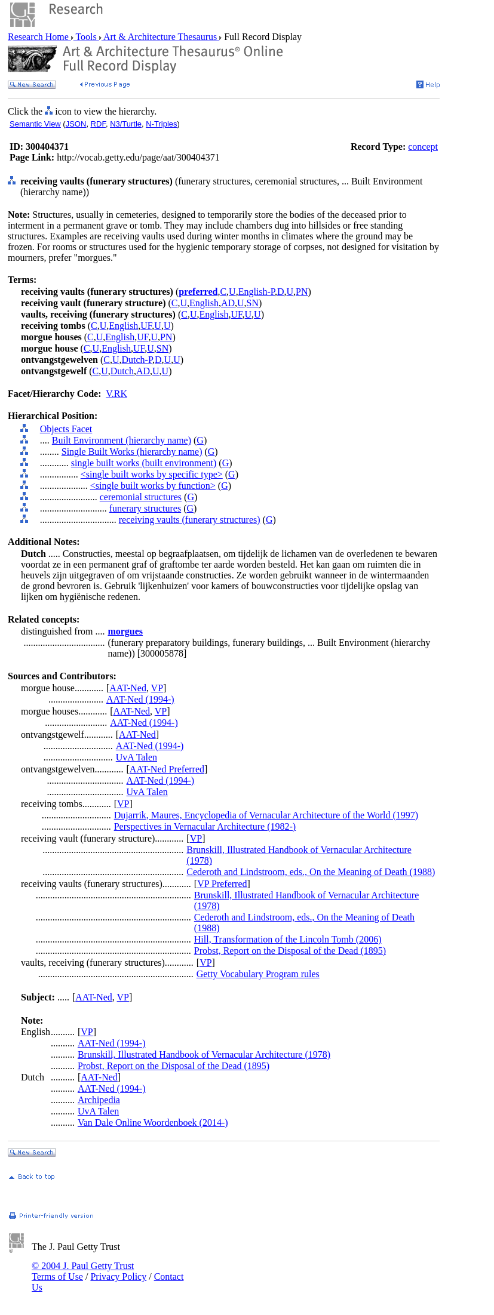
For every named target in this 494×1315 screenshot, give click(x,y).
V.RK (116, 394)
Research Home (39, 37)
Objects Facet (66, 429)
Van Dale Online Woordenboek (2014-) (153, 1122)
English (204, 303)
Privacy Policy (118, 1276)
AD (228, 303)
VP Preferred (222, 884)
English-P (256, 292)
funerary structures (145, 508)
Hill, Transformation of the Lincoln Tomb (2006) (288, 939)
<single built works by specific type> (152, 474)
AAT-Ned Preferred (167, 769)
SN (253, 303)
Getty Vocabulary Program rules (258, 974)
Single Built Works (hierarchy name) (132, 451)
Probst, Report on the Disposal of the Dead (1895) (290, 951)
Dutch (122, 371)
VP (157, 688)
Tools (86, 37)
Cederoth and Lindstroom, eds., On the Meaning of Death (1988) (310, 872)
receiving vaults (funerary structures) (189, 520)
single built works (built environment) (144, 463)
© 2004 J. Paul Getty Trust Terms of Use (83, 1271)
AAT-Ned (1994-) (140, 699)
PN (302, 292)
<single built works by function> (153, 486)
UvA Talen (136, 757)
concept (423, 146)
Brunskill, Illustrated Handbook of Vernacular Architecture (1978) (204, 1054)
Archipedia (99, 1100)
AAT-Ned (127, 688)
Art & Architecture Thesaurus (160, 37)
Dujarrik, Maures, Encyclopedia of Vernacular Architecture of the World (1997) (266, 815)
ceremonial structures (141, 497)
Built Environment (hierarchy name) (121, 440)
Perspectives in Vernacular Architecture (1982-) (205, 826)
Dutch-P (136, 360)
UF (236, 314)
